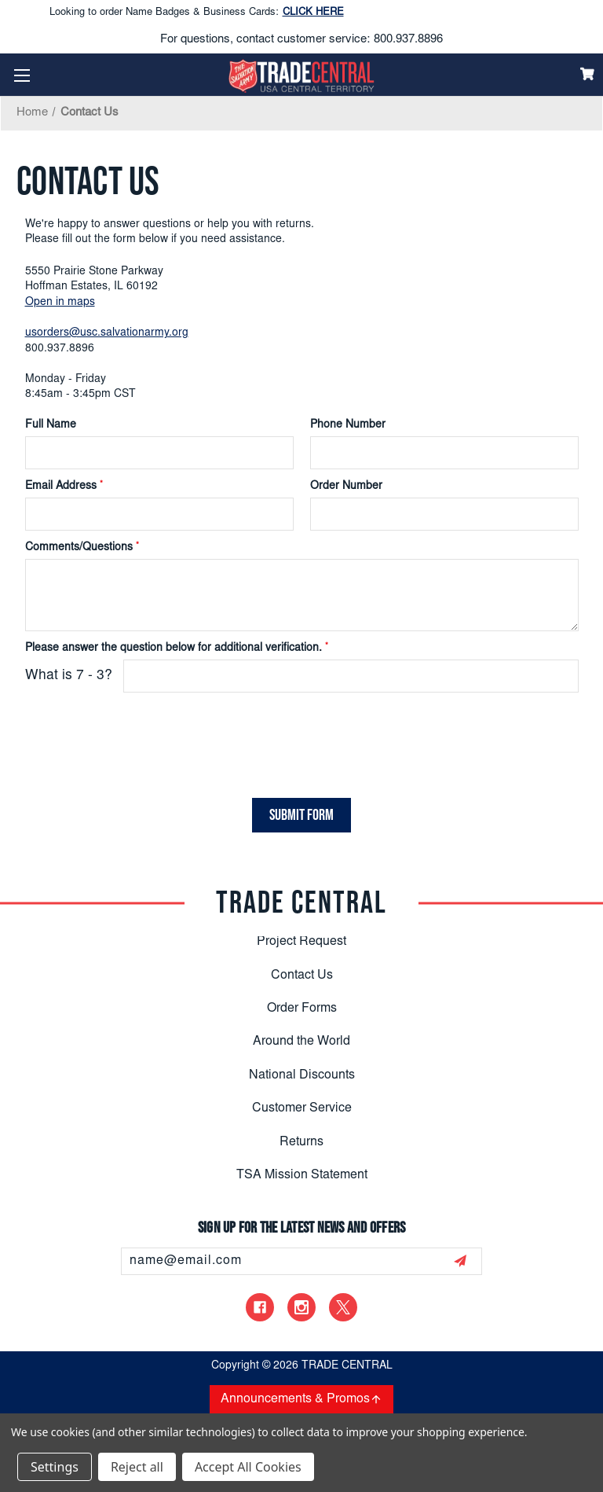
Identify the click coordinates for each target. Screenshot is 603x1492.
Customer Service (302, 1108)
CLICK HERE (313, 13)
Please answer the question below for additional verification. (176, 648)
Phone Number (348, 425)
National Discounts (302, 1074)
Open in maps (60, 302)
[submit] (460, 1261)
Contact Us (302, 974)
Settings (55, 1466)
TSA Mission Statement (301, 1174)
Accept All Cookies (248, 1466)
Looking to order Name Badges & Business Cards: (196, 13)
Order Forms (302, 1007)
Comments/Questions (82, 547)
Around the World (301, 1041)
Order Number (346, 486)
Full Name (50, 425)
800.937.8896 (408, 40)
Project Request (301, 941)
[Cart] (587, 74)
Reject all (137, 1466)
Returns (301, 1141)
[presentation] (120, 735)
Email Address (64, 486)
